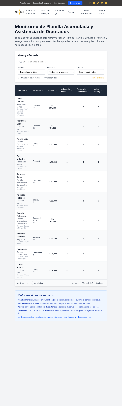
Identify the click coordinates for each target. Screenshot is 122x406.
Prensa (72, 12)
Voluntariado (25, 3)
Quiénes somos (102, 12)
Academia (59, 12)
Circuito (80, 67)
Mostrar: (20, 283)
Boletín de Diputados (31, 12)
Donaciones (75, 3)
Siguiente (100, 283)
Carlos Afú (22, 249)
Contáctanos (59, 3)
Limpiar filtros (98, 78)
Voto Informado (87, 12)
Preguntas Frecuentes (42, 3)
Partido (21, 67)
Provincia (51, 67)
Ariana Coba (22, 139)
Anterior (75, 283)
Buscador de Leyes (45, 12)
